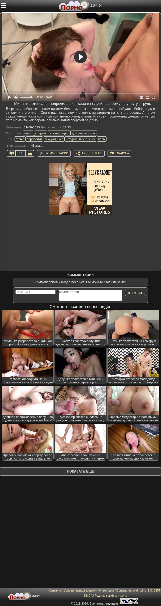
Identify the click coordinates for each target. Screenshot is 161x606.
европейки (34, 139)
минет (28, 133)
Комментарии (56, 153)
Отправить (135, 293)
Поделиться (92, 153)
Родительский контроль (111, 595)
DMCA (88, 595)
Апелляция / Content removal (118, 590)
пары (102, 139)
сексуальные (53, 139)
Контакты (55, 590)
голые (20, 139)
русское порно (58, 133)
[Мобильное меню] (3, 5)
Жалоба (122, 153)
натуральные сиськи (81, 139)
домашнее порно (84, 133)
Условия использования (80, 590)
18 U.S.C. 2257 (150, 590)
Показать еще (80, 471)
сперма (40, 133)
